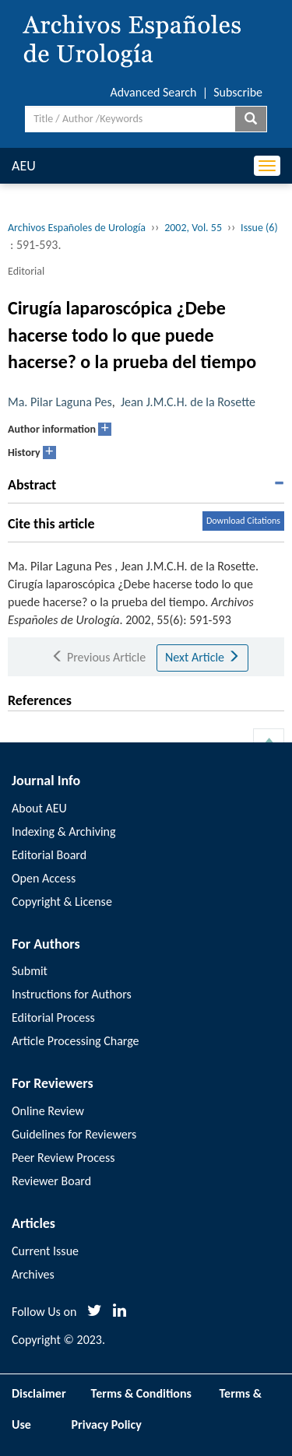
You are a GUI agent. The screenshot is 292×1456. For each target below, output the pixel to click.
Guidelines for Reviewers (74, 1134)
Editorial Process (53, 1017)
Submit (29, 970)
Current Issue (45, 1251)
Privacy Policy (107, 1424)
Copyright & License (62, 901)
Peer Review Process (63, 1157)
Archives (33, 1274)
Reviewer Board (51, 1181)
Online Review (48, 1110)
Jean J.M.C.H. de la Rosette (188, 402)
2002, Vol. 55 (193, 227)
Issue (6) (259, 227)
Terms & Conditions (141, 1393)
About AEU (39, 808)
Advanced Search (153, 92)
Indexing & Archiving (64, 831)
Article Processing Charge (75, 1040)
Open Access (44, 878)
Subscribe (237, 92)
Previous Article (98, 657)
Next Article (202, 657)
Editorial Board (49, 854)
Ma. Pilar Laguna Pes (60, 402)
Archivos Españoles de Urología (77, 227)
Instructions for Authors (72, 994)
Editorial (26, 271)
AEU (24, 165)
